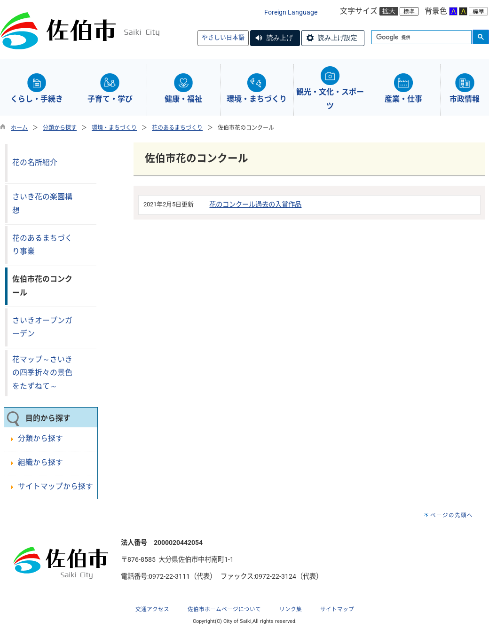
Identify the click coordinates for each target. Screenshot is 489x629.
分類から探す (60, 128)
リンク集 (290, 609)
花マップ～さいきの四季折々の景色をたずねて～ (42, 373)
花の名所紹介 (34, 162)
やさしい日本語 (223, 37)
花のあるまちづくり (177, 128)
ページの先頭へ (451, 515)
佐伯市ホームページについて (224, 609)
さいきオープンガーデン (42, 327)
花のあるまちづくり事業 (42, 245)
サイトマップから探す (55, 486)
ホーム (19, 128)
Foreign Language (290, 12)
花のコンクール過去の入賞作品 (255, 205)
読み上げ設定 (337, 37)
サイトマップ (337, 609)
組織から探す (40, 462)
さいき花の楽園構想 (42, 203)
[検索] (420, 37)
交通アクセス (152, 609)
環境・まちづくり (114, 128)
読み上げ (280, 37)
